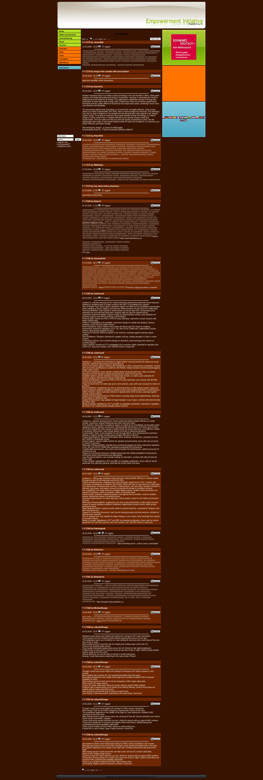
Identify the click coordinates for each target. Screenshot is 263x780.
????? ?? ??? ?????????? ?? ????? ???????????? (138, 180)
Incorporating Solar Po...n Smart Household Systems (103, 130)
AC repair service (101, 683)
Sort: (84, 39)
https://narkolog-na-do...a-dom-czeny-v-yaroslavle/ (137, 544)
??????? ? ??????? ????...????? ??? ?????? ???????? (105, 250)
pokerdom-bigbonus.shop (92, 222)
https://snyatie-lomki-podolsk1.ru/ (110, 602)
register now (63, 142)
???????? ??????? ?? (91, 244)
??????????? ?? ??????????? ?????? (113, 159)
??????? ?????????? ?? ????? (122, 571)
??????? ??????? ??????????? (130, 65)
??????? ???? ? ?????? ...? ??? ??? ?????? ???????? (104, 246)
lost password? (64, 144)
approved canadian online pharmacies (97, 80)
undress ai (86, 303)
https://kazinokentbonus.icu (131, 238)
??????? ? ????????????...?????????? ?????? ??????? (106, 242)
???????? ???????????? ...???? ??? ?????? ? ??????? (105, 248)
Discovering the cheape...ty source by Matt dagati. (102, 128)
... (107, 39)
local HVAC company (102, 718)
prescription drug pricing (92, 195)
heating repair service (101, 646)
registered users (64, 146)
